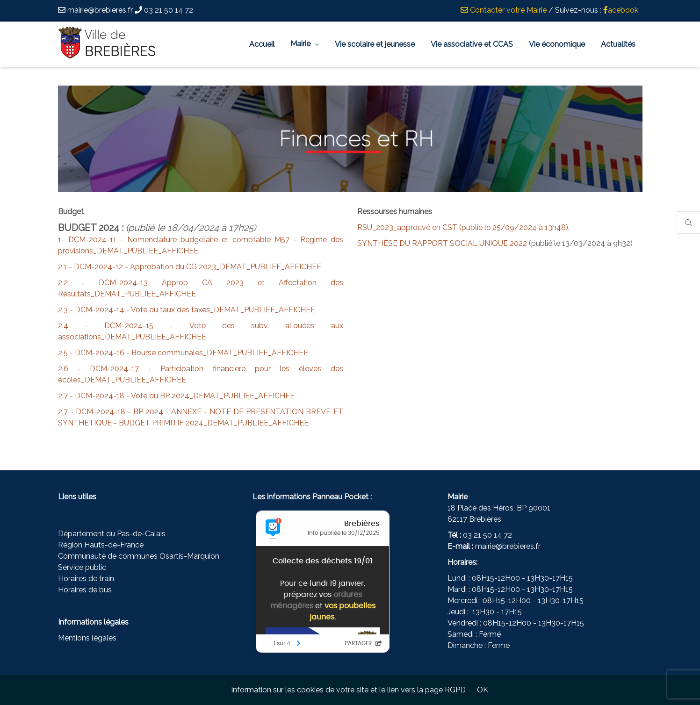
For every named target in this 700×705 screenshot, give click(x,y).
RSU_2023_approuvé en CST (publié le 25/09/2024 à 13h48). (463, 227)
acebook (620, 10)
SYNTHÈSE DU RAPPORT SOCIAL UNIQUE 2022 (442, 243)
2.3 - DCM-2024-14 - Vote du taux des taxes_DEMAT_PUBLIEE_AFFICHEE (186, 309)
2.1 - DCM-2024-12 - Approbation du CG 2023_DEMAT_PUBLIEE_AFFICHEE (189, 266)
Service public (82, 567)
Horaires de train (86, 578)
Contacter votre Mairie (504, 10)
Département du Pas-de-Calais (112, 533)
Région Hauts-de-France (101, 544)
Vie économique (557, 44)
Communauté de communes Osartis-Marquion (138, 556)
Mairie (300, 43)
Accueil (261, 44)
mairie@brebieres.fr (508, 546)
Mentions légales (87, 637)
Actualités (618, 44)
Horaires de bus (85, 589)
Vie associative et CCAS (472, 44)
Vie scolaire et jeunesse (375, 44)
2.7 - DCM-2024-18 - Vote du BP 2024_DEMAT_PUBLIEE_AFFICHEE (176, 395)
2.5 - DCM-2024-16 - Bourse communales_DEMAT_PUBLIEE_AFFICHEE (183, 352)
